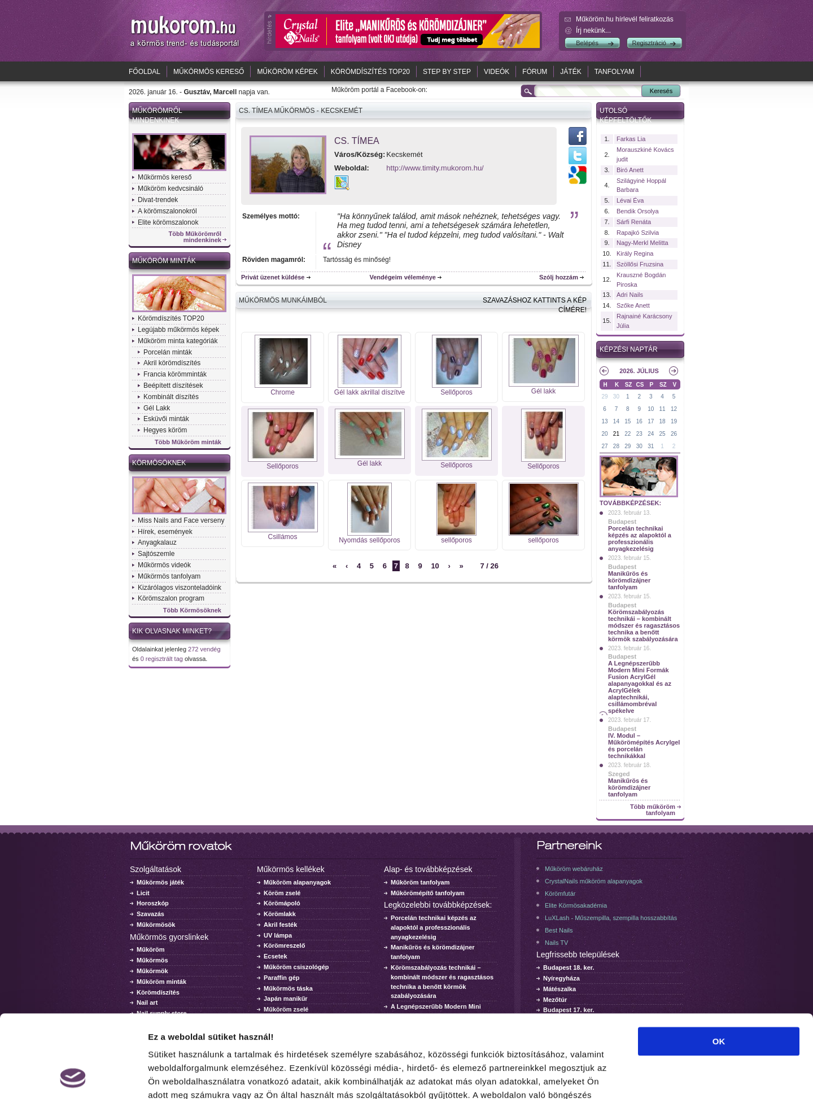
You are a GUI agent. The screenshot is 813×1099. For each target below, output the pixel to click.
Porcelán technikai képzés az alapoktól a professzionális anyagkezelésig (639, 538)
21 (616, 434)
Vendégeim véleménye (403, 277)
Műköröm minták (164, 261)
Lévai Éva (630, 200)
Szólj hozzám (558, 277)
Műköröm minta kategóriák (177, 341)
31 (651, 446)
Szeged (619, 773)
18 (662, 421)
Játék (570, 72)
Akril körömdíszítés (171, 363)
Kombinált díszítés (171, 397)
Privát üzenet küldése (273, 277)
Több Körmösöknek (192, 610)
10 (435, 566)
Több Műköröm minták (188, 442)
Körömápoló (282, 903)
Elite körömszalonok (168, 222)
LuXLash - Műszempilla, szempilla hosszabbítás (611, 917)
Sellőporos (456, 392)
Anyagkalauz (157, 542)
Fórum (534, 72)
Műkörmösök (156, 924)
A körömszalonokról (167, 211)
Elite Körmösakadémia (576, 905)
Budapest (622, 521)
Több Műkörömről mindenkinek (195, 237)
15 (627, 421)
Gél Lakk (156, 408)
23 (639, 434)
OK (719, 964)
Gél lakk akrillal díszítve (369, 392)
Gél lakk (543, 391)
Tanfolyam (615, 72)
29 (604, 396)
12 (674, 409)
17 (651, 421)
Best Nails (559, 930)
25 (662, 434)
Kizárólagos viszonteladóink (179, 588)
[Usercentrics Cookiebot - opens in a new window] (73, 1077)
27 (604, 446)
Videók (496, 72)
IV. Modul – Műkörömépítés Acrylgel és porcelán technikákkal (644, 745)
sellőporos (456, 540)
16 (639, 421)
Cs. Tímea (356, 141)
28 (616, 446)
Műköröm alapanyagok (297, 882)
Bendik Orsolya (638, 211)
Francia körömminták (175, 374)
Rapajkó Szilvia (638, 232)
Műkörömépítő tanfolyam (428, 893)
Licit (143, 893)
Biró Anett (630, 170)
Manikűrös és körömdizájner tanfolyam (629, 580)
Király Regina (635, 253)
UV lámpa (278, 935)
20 (604, 434)
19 (674, 421)
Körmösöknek (159, 463)
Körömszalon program (171, 598)
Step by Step (447, 72)
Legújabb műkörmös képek (178, 330)
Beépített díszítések (173, 385)
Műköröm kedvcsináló (170, 188)
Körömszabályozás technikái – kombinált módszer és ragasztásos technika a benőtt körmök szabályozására (644, 625)
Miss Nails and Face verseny (181, 520)
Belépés (587, 43)
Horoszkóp (153, 903)
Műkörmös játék (160, 882)
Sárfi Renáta (634, 221)
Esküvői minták (166, 419)
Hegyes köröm (165, 430)
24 (651, 434)
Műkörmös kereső (208, 72)
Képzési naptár (629, 349)
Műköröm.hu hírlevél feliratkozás (625, 19)
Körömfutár (560, 893)
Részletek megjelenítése (641, 1077)
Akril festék (280, 924)
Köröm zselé (282, 893)
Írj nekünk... (593, 30)
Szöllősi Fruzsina (640, 264)
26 (674, 434)
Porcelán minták (167, 352)
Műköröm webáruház (574, 868)
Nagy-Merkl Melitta (642, 242)
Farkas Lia (631, 138)
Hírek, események (165, 532)
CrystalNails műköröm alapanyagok (593, 881)
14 (616, 421)
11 (662, 409)
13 (604, 421)
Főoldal (144, 72)
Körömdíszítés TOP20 (370, 72)
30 (616, 396)
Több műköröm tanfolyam (652, 810)
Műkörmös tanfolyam (169, 576)
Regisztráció (649, 43)
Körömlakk (280, 913)
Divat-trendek (158, 200)
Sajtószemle (156, 554)
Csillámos (282, 537)
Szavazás (150, 913)
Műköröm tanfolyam (420, 882)
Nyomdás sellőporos (369, 540)
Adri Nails (630, 294)
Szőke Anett (633, 305)
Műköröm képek (287, 72)
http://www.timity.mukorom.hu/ (434, 168)
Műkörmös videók (164, 565)
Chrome (282, 392)
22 (627, 434)
